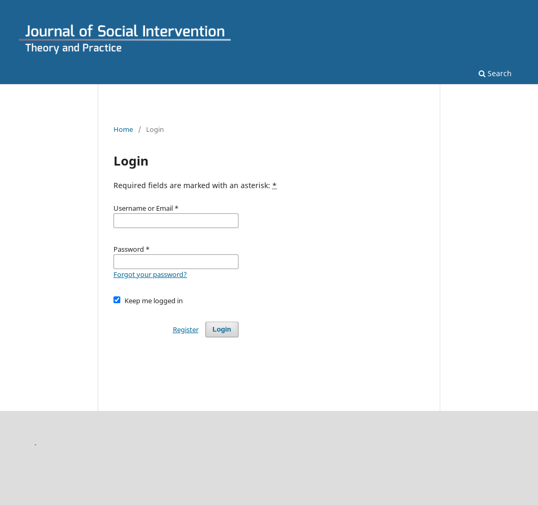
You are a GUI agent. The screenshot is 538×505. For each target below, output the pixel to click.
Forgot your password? (150, 274)
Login (222, 329)
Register (186, 329)
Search (495, 73)
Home (123, 129)
